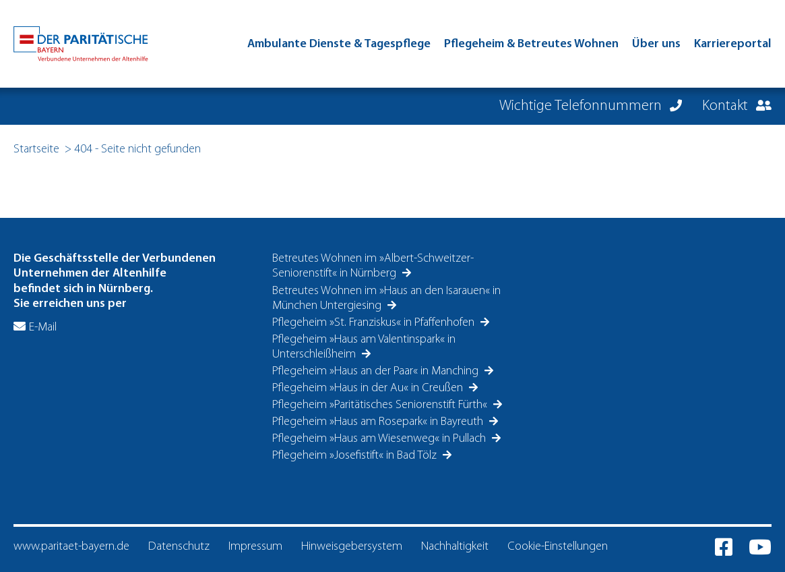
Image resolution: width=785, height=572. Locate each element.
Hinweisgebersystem (351, 546)
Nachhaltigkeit (455, 546)
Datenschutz (179, 546)
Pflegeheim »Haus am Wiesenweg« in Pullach (380, 438)
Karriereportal (733, 44)
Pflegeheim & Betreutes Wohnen (531, 44)
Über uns (656, 44)
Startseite (36, 149)
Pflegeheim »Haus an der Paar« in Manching (376, 371)
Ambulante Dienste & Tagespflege (339, 44)
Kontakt (726, 106)
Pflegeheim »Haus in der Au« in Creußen (369, 388)
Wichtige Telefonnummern (582, 106)
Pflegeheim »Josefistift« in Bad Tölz (355, 455)
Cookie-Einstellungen (557, 546)
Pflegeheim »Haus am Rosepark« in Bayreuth (379, 422)
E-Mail (43, 327)
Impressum (255, 546)
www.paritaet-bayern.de (71, 546)
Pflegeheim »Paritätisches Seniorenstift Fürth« (381, 405)
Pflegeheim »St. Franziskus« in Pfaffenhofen (374, 322)
